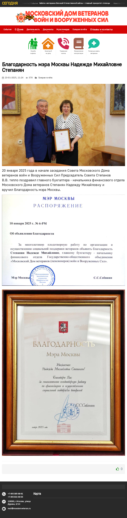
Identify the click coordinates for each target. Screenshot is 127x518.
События (7, 29)
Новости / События (66, 3)
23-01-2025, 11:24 (12, 77)
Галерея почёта (80, 29)
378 (29, 77)
